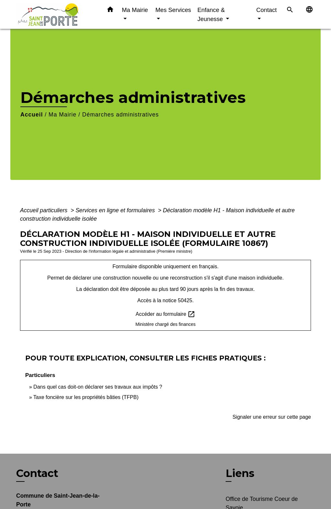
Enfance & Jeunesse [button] (211, 14)
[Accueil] (55, 14)
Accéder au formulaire (166, 314)
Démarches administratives (120, 114)
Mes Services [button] (173, 9)
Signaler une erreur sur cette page (271, 417)
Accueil (31, 114)
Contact (37, 473)
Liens (240, 473)
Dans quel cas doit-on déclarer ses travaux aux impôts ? (97, 387)
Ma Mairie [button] (135, 9)
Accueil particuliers (44, 210)
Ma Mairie (62, 114)
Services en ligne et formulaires (116, 210)
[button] (110, 10)
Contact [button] (266, 9)
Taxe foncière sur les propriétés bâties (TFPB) (85, 397)
